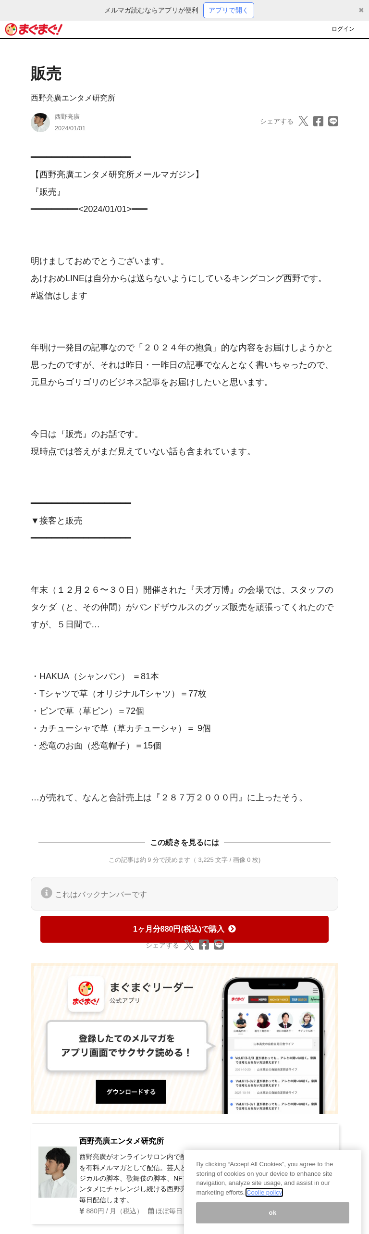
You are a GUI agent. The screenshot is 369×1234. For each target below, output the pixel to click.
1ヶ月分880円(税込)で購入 (184, 929)
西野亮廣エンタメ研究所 (73, 98)
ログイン (343, 28)
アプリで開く (229, 10)
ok (273, 1220)
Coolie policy (264, 1200)
